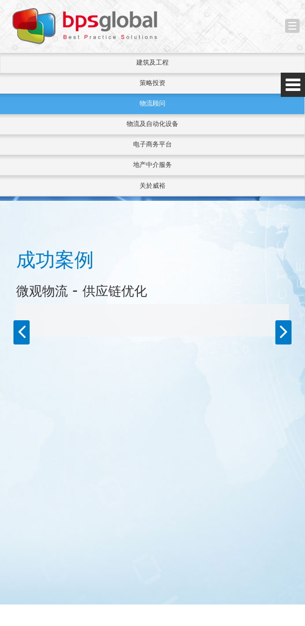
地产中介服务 (152, 164)
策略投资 (152, 83)
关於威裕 (152, 185)
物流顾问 (152, 103)
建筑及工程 (152, 62)
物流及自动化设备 (152, 124)
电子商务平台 (152, 144)
